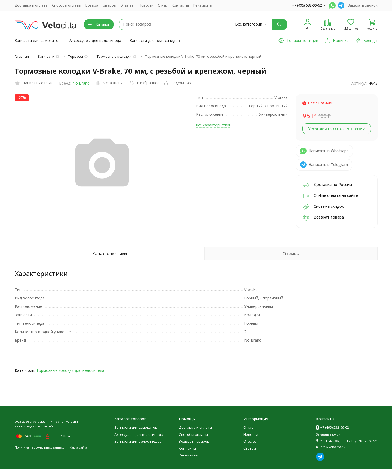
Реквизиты (203, 5)
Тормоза (75, 56)
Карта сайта (78, 447)
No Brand (81, 83)
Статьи (249, 448)
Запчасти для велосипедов (155, 40)
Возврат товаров (100, 5)
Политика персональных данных (39, 447)
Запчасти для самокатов (38, 40)
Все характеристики (213, 124)
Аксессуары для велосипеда (95, 40)
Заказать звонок (363, 5)
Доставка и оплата (31, 5)
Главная (22, 56)
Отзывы (127, 5)
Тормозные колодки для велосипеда (70, 370)
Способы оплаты (66, 5)
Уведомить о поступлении (336, 128)
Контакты (180, 5)
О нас (162, 5)
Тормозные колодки (114, 56)
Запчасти (46, 56)
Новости (146, 5)
